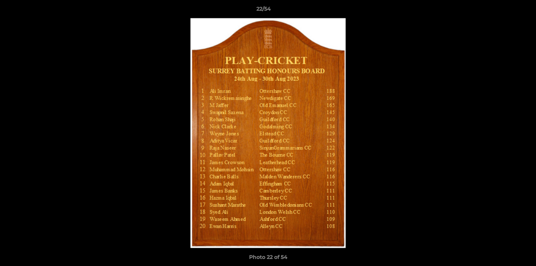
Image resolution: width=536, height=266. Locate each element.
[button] (505, 10)
